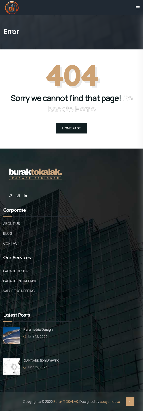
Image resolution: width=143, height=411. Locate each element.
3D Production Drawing (41, 360)
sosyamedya (110, 401)
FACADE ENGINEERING (20, 281)
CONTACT (11, 243)
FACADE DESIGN (16, 271)
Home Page (71, 128)
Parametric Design (38, 329)
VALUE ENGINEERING (19, 290)
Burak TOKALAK (65, 401)
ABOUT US (11, 223)
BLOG (7, 233)
